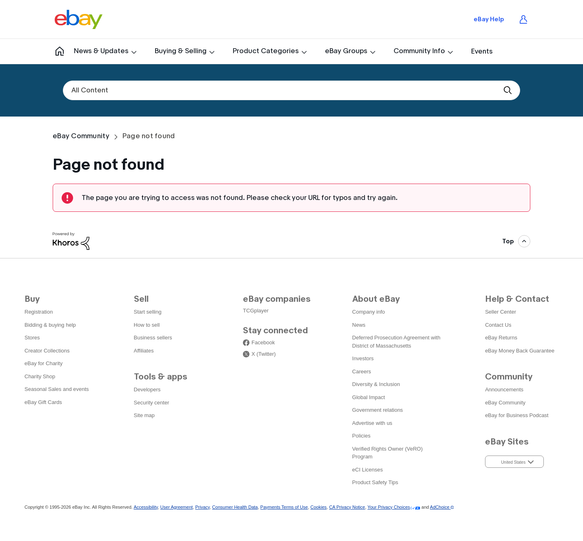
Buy (32, 299)
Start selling (148, 312)
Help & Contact (517, 299)
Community (56, 51)
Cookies (318, 507)
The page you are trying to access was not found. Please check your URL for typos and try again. (240, 198)
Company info (368, 312)
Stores (32, 337)
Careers (361, 371)
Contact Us (498, 325)
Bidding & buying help (50, 325)
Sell (141, 299)
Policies (361, 436)
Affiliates (144, 351)
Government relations (377, 410)
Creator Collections (47, 351)
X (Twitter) (263, 354)
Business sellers (153, 337)
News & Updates (101, 51)
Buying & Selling (181, 51)
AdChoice (442, 507)
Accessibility (146, 507)
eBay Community (81, 136)
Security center (151, 403)
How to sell (147, 325)
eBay (78, 19)
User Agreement (176, 507)
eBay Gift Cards (43, 402)
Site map (144, 415)
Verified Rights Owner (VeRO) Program (387, 453)
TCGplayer (256, 310)
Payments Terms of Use (284, 507)
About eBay (376, 299)
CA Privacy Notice (347, 507)
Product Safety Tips (375, 482)
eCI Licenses (367, 470)
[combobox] (291, 90)
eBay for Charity (43, 363)
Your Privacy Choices (388, 507)
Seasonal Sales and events (56, 389)
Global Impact (368, 397)
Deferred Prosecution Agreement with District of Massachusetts (396, 341)
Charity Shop (39, 376)
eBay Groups (346, 51)
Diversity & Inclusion (376, 384)
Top (508, 241)
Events (482, 51)
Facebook (263, 343)
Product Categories (266, 51)
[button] (514, 462)
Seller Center (500, 312)
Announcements (504, 389)
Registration (38, 312)
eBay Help (489, 19)
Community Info (419, 51)
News (359, 325)
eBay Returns (501, 337)
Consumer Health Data (235, 507)
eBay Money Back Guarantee (519, 351)
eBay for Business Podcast (516, 415)
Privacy (202, 507)
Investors (363, 358)
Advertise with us (372, 423)
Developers (147, 389)
